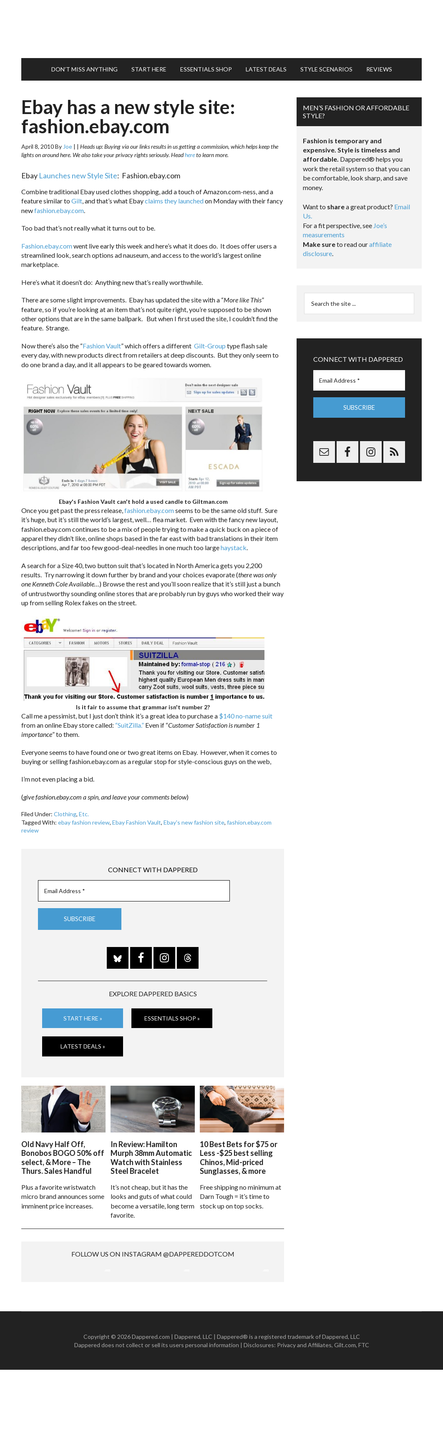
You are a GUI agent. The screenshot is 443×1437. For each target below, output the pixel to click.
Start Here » (82, 1014)
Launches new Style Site (78, 171)
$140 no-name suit (245, 712)
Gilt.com (345, 1412)
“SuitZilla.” (129, 721)
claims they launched (174, 197)
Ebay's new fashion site (194, 818)
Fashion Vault (102, 341)
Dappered (221, 27)
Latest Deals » (82, 1042)
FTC (363, 1412)
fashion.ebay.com (59, 207)
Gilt (76, 197)
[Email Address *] (134, 887)
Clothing (65, 810)
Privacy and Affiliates (304, 1412)
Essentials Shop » (172, 1014)
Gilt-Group (210, 341)
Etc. (84, 810)
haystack (234, 544)
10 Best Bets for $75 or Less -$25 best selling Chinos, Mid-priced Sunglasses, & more (238, 1153)
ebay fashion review (84, 818)
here (190, 151)
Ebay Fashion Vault (136, 818)
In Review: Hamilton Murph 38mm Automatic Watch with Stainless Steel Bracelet (151, 1153)
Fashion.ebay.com (46, 242)
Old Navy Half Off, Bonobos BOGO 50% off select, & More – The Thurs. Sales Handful (62, 1153)
